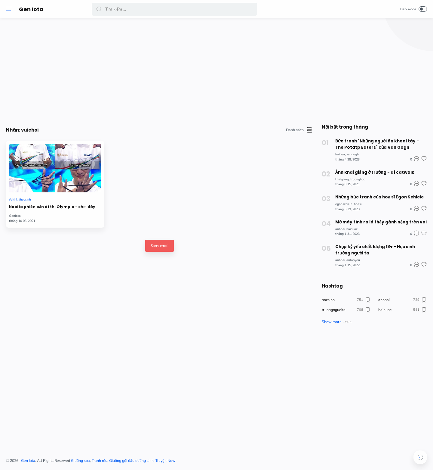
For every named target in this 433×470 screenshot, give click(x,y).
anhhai (337, 227)
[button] (11, 9)
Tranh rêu (187, 458)
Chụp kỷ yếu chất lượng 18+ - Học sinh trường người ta (371, 248)
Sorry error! (200, 232)
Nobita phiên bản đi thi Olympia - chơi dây (120, 191)
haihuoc (349, 227)
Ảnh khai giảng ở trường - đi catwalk (371, 171)
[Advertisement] (258, 69)
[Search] (176, 9)
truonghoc (354, 178)
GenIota (102, 203)
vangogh (349, 153)
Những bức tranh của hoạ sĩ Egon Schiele (376, 196)
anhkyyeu (350, 258)
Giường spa (167, 458)
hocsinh (114, 180)
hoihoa (337, 153)
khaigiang (339, 178)
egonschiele (340, 203)
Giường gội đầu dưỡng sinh (218, 458)
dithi (101, 180)
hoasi (354, 203)
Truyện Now (253, 458)
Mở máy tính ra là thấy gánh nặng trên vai (376, 220)
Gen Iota (32, 9)
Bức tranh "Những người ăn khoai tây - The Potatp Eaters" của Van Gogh (378, 144)
